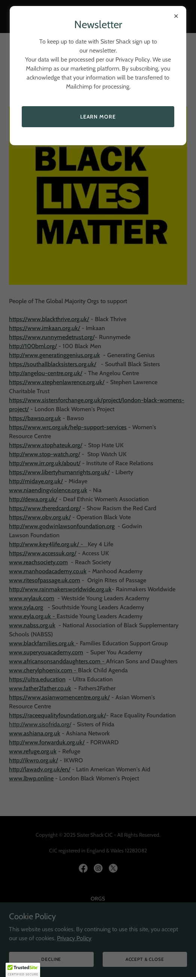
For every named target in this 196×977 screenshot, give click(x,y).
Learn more (98, 116)
